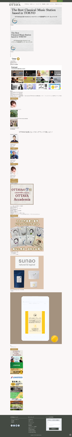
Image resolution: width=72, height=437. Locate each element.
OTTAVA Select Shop (32, 432)
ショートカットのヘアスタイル (15, 109)
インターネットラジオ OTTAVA (15, 4)
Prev (11, 51)
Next (12, 51)
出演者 (47, 4)
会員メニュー (32, 4)
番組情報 (43, 4)
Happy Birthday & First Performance (16, 92)
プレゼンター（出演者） (32, 426)
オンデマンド (52, 4)
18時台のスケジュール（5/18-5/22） (16, 93)
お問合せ (12, 422)
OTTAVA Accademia (31, 430)
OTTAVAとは (27, 4)
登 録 (53, 428)
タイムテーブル (38, 4)
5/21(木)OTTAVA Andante (14, 127)
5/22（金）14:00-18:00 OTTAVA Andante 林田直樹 (19, 118)
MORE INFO (14, 98)
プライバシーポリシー (15, 419)
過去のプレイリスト (58, 4)
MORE (14, 148)
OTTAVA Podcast (31, 429)
